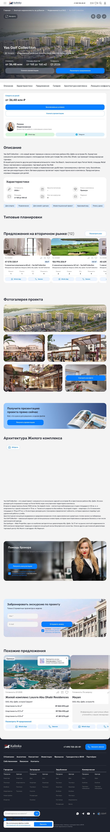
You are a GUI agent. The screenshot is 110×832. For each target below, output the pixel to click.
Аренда (19, 774)
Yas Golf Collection (44, 267)
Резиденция (33, 795)
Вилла (71, 804)
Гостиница (59, 800)
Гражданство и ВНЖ (75, 757)
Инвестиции (46, 757)
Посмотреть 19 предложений (18, 721)
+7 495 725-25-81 (72, 747)
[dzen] (94, 813)
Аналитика (21, 757)
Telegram (79, 134)
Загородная (35, 770)
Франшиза (59, 757)
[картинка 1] (27, 247)
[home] (15, 3)
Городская (8, 770)
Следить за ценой (12, 96)
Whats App (16, 279)
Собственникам (10, 761)
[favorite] (96, 3)
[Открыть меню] (5, 3)
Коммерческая (88, 770)
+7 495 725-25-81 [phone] (79, 3)
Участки (32, 791)
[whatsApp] (77, 813)
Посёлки (32, 800)
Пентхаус (7, 782)
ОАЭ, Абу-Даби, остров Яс (83, 702)
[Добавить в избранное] (98, 16)
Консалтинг (33, 757)
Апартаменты (8, 791)
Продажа (7, 774)
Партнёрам (91, 757)
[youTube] (88, 813)
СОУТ (103, 813)
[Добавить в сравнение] (93, 16)
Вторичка (7, 800)
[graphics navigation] (13, 447)
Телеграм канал (51, 661)
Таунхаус (19, 791)
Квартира (7, 778)
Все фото (10, 16)
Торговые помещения (85, 787)
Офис (83, 778)
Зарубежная (61, 770)
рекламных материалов (19, 575)
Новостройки (8, 795)
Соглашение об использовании (18, 825)
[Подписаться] (36, 813)
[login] (104, 3)
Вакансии (24, 761)
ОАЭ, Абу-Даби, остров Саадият (19, 702)
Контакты (35, 761)
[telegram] (83, 813)
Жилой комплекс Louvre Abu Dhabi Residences (37, 697)
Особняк (6, 787)
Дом (31, 778)
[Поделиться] (104, 16)
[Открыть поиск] (100, 3)
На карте (9, 53)
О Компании (9, 757)
